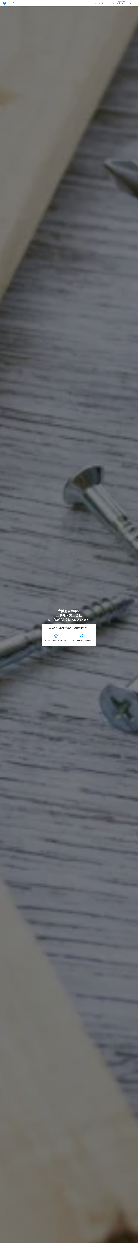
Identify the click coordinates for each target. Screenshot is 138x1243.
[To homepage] (8, 3)
